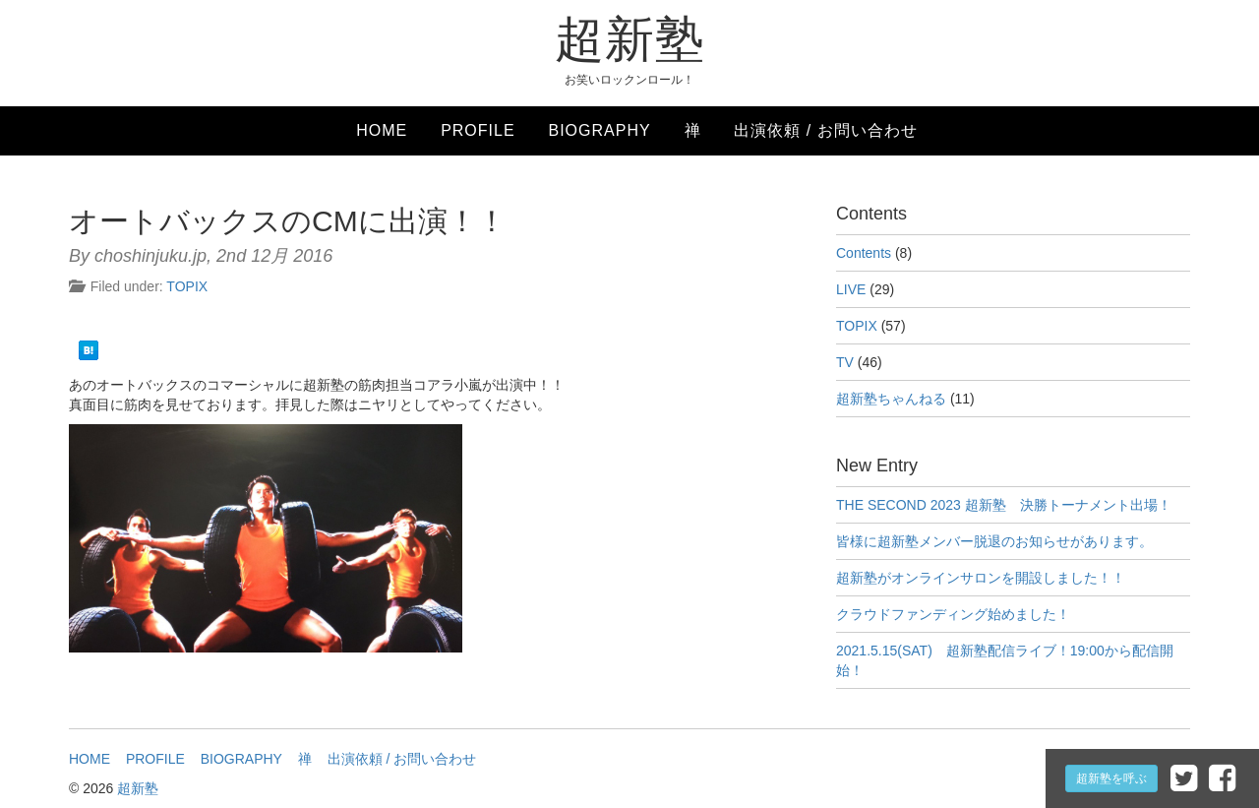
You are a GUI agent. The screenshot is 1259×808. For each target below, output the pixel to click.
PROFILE (477, 130)
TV (845, 362)
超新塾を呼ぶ (1111, 778)
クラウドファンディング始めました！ (953, 614)
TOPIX (187, 286)
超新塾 (630, 39)
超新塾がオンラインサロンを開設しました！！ (980, 578)
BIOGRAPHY (599, 130)
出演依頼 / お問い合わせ (825, 130)
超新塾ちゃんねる (891, 398)
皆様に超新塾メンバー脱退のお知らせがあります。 (994, 541)
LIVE (851, 289)
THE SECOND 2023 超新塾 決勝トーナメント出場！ (1003, 505)
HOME (381, 130)
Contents (863, 253)
